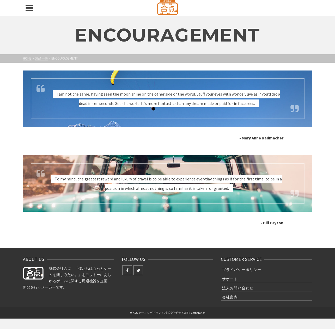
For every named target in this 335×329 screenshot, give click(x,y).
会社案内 (230, 297)
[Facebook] (127, 270)
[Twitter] (138, 270)
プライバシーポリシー (241, 269)
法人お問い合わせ (237, 288)
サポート (230, 279)
